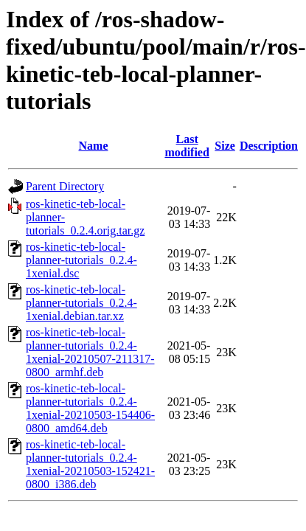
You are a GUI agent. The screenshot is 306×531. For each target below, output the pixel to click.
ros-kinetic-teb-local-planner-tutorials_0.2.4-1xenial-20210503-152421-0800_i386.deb (90, 464)
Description (269, 145)
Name (93, 145)
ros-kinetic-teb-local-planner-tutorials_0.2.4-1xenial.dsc (81, 260)
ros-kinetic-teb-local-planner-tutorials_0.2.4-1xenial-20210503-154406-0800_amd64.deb (90, 408)
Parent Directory (65, 186)
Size (225, 145)
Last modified (186, 146)
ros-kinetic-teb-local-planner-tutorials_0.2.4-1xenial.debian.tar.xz (81, 302)
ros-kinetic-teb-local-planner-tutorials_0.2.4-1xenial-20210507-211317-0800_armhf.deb (90, 352)
